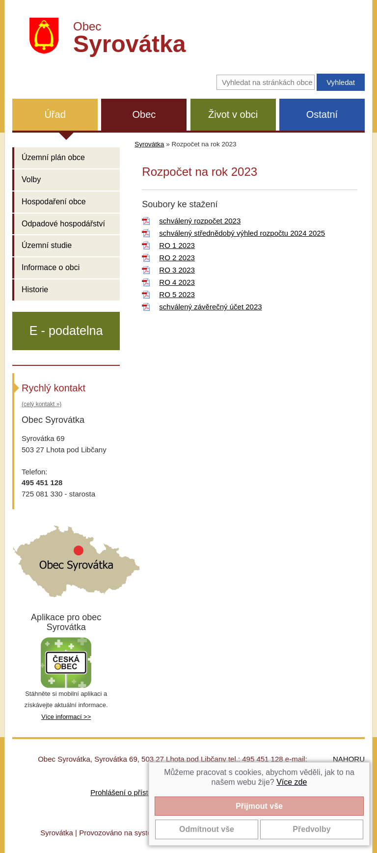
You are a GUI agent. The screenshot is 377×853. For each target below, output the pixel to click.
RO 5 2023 (177, 294)
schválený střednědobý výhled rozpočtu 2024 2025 (242, 233)
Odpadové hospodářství (63, 224)
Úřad (54, 114)
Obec (144, 114)
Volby (31, 179)
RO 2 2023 (177, 257)
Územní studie (47, 245)
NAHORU (349, 759)
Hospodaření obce (54, 201)
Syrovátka (149, 144)
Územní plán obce (53, 157)
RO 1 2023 (177, 245)
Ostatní (322, 114)
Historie (35, 289)
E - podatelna (66, 330)
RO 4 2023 (177, 282)
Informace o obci (51, 267)
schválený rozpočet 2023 (200, 221)
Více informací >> (66, 716)
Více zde (291, 782)
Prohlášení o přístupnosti (131, 792)
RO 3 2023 (177, 270)
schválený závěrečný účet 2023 (210, 307)
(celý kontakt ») (41, 404)
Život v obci (233, 114)
